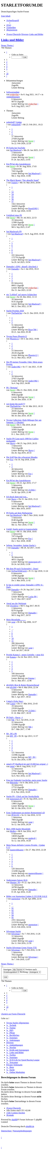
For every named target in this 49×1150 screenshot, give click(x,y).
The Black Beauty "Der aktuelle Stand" (22, 180)
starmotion (15, 899)
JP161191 (15, 815)
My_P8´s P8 (11, 734)
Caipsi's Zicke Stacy (14, 701)
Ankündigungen (13, 97)
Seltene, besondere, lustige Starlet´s (21, 545)
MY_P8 (13, 736)
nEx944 (13, 687)
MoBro (13, 831)
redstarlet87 (16, 124)
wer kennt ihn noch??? (15, 404)
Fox (11, 459)
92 (12, 910)
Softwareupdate (12, 92)
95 (12, 917)
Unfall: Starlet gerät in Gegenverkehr (21, 529)
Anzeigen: (14, 969)
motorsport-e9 (34, 562)
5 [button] (6, 69)
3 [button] (6, 64)
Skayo (12, 443)
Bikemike (14, 782)
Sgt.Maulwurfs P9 (13, 231)
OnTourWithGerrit (19, 571)
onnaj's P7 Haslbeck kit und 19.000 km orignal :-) (27, 764)
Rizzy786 (32, 329)
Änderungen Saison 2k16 (16, 880)
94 (12, 915)
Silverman (15, 934)
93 (12, 913)
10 (12, 638)
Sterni (30, 141)
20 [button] (7, 74)
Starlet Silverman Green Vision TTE (21, 948)
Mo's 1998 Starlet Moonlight (18, 829)
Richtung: (30, 972)
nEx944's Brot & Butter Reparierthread (22, 685)
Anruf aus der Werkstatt (16, 603)
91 (12, 908)
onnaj (12, 766)
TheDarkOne (16, 313)
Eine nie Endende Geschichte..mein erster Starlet (26, 780)
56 (12, 199)
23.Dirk (31, 490)
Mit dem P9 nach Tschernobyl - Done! (22, 569)
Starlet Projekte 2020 (15, 311)
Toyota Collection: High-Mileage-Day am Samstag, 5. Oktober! (23, 421)
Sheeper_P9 (15, 882)
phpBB (14, 1119)
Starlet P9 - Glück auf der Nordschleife (22, 796)
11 (12, 641)
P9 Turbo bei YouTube (15, 148)
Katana (13, 657)
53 (12, 192)
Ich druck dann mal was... (17, 497)
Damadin (15, 269)
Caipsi (12, 704)
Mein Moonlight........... (16, 620)
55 (12, 197)
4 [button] (6, 67)
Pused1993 (32, 208)
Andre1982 (16, 367)
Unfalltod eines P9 (14, 215)
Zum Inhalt (5, 16)
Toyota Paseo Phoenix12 (16, 336)
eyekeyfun (14, 94)
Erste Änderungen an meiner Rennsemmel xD (25, 813)
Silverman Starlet (13, 931)
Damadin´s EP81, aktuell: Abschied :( (22, 266)
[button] (6, 52)
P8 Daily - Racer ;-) (14, 717)
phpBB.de (30, 1126)
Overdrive (14, 606)
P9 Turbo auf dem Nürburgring (19, 513)
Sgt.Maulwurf (16, 150)
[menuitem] (8, 25)
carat (13, 622)
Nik (12, 720)
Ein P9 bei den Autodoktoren (18, 164)
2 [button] (6, 62)
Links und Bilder (12, 40)
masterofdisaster (17, 850)
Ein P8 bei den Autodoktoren (18, 480)
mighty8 (31, 838)
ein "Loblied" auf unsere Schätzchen (21, 294)
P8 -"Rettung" (12, 388)
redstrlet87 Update (14, 122)
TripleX (14, 183)
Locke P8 (32, 597)
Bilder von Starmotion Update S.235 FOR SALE (26, 896)
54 (12, 194)
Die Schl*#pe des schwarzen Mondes (22, 457)
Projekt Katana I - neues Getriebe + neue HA (25, 655)
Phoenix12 (14, 339)
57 (12, 201)
